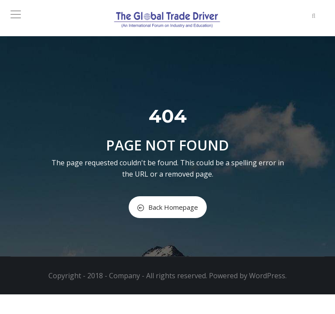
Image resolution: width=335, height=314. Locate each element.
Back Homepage (167, 207)
